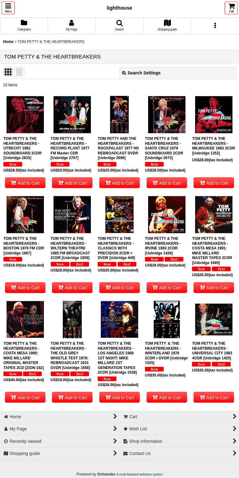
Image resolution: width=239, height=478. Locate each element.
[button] (8, 8)
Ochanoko (106, 474)
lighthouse (119, 8)
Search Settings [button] (141, 72)
